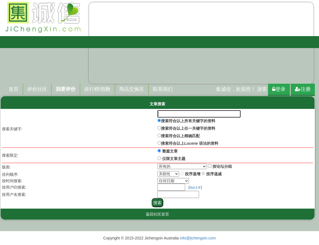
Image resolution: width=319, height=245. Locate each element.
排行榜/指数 (97, 89)
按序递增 (192, 174)
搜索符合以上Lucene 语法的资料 (189, 143)
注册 (303, 89)
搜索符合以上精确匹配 (180, 136)
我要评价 (66, 89)
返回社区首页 (157, 214)
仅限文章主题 (173, 158)
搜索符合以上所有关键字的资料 (188, 121)
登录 (278, 89)
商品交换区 (131, 89)
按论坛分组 (222, 166)
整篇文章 (170, 151)
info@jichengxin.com (198, 238)
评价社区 (37, 89)
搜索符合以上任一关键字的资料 (188, 128)
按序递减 (214, 174)
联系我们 (163, 89)
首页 (14, 89)
